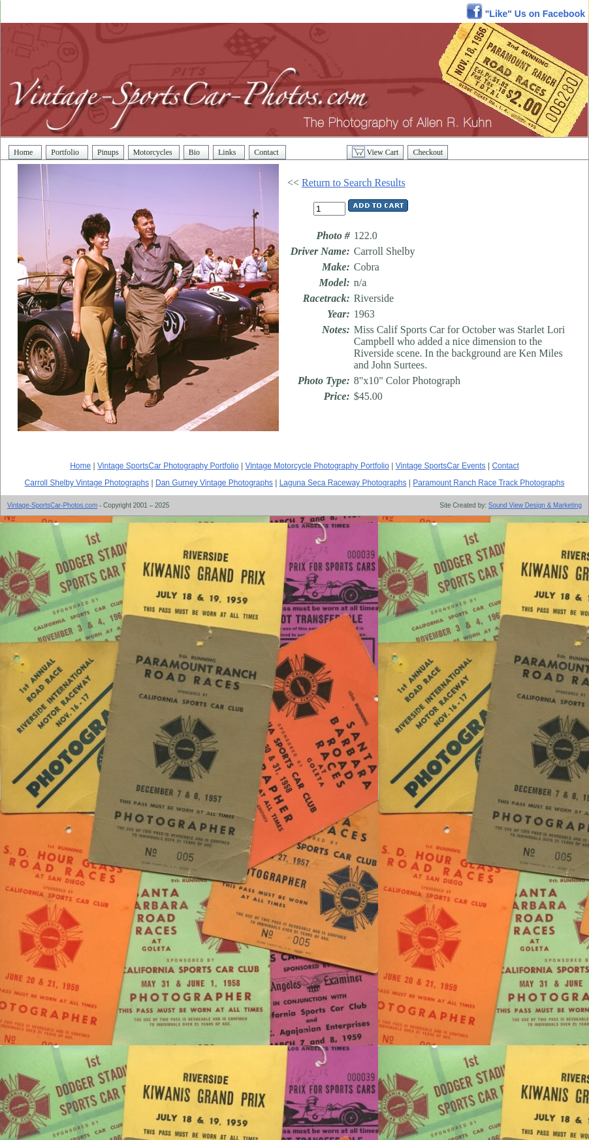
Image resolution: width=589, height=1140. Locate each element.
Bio (196, 152)
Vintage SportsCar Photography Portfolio (168, 465)
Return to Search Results (354, 182)
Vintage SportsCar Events (441, 465)
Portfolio (67, 152)
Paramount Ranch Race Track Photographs (488, 482)
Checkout (428, 152)
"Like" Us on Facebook (525, 13)
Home (25, 152)
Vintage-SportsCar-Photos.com (52, 505)
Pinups (108, 152)
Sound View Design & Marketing (535, 505)
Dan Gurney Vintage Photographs (214, 482)
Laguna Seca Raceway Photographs (343, 482)
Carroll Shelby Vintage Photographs (87, 482)
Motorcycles (153, 152)
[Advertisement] (156, 682)
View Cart (375, 151)
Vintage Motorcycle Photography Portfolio (317, 465)
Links (229, 152)
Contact (267, 152)
